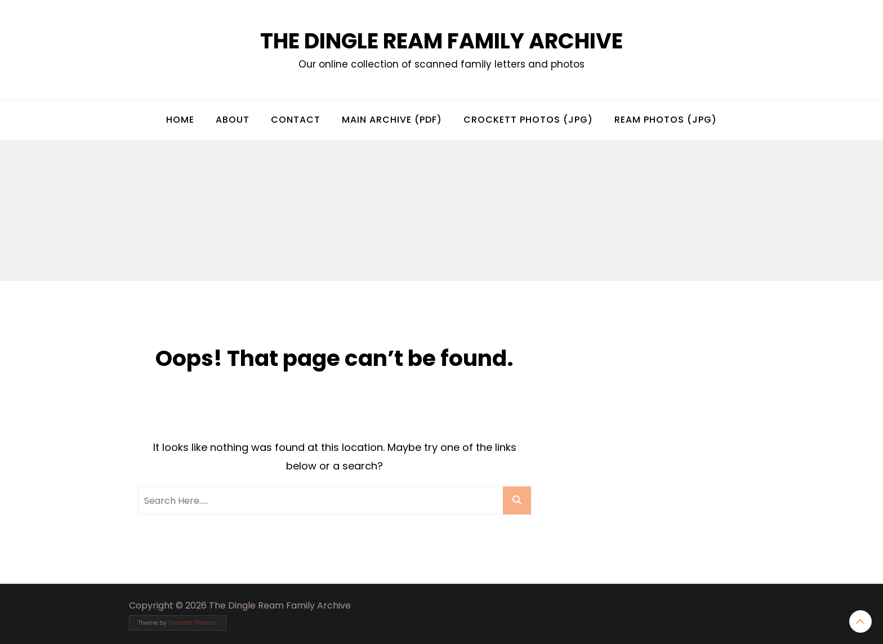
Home (180, 119)
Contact (295, 119)
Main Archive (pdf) (392, 119)
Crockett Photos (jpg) (528, 119)
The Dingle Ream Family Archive (441, 41)
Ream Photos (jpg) (665, 119)
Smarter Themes (192, 623)
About (232, 119)
